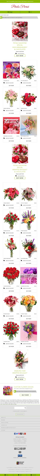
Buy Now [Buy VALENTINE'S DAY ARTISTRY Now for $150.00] (11, 141)
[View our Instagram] (19, 434)
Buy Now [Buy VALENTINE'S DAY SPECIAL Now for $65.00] (28, 291)
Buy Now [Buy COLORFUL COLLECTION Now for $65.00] (28, 346)
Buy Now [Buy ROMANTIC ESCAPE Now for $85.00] (28, 113)
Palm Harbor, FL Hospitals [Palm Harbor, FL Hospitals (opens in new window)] (27, 467)
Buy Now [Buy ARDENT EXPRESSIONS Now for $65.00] (11, 263)
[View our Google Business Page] (17, 434)
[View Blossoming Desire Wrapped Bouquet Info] (28, 248)
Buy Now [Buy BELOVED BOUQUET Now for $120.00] (11, 318)
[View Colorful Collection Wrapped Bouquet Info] (28, 331)
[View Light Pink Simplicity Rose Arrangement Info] (28, 70)
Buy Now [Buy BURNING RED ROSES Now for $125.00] (11, 235)
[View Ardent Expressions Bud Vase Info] (11, 248)
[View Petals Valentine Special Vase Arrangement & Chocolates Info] (20, 31)
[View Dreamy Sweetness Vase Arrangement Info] (11, 98)
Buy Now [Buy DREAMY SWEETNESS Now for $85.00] (11, 113)
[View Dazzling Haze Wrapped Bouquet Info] (20, 359)
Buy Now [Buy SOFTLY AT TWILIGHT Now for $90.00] (28, 208)
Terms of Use (28, 471)
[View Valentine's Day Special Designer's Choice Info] (28, 275)
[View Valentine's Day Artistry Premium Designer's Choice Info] (11, 125)
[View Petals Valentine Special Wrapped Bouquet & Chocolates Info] (20, 153)
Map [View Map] (20, 475)
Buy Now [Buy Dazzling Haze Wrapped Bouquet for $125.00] (19, 379)
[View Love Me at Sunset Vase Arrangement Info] (28, 303)
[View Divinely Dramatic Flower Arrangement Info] (11, 192)
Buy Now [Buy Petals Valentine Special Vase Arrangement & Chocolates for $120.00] (19, 56)
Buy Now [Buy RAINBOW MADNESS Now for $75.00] (28, 235)
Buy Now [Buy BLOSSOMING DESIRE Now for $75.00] (28, 263)
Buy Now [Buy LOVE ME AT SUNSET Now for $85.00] (28, 318)
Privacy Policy (12, 471)
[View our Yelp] (25, 434)
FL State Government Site (26, 469)
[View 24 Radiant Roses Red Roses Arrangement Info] (11, 331)
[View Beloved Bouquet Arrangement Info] (11, 303)
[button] (20, 456)
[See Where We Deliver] (20, 414)
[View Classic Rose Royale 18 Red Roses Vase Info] (11, 275)
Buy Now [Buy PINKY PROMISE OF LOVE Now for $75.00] (28, 141)
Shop (10, 12)
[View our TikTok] (21, 434)
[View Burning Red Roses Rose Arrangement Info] (11, 220)
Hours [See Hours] (33, 475)
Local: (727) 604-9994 (20, 443)
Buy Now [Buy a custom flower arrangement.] (25, 395)
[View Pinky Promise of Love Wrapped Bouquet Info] (28, 125)
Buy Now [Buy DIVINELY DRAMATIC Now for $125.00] (11, 208)
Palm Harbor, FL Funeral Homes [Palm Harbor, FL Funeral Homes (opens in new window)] (14, 467)
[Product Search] (20, 408)
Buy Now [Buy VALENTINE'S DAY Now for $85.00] (11, 85)
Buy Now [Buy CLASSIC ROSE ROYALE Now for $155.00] (11, 291)
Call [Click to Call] (6, 475)
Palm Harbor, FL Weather (13, 469)
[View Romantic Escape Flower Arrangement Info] (28, 98)
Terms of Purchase (20, 471)
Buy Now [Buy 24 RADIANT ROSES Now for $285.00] (11, 346)
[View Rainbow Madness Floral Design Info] (28, 220)
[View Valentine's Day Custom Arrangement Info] (11, 70)
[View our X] (23, 434)
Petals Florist (20, 7)
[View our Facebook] (15, 434)
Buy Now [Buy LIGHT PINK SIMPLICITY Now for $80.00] (28, 85)
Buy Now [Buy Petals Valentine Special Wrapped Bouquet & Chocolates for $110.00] (19, 178)
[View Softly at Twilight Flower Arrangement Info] (28, 192)
